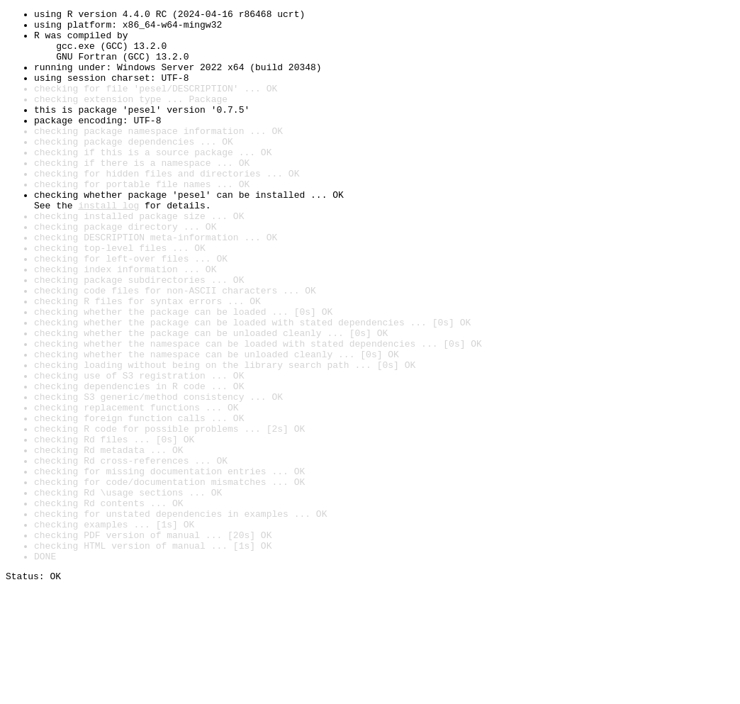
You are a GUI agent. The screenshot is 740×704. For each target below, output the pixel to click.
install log (108, 245)
